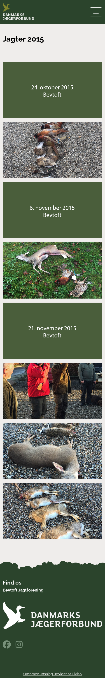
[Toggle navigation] (96, 11)
